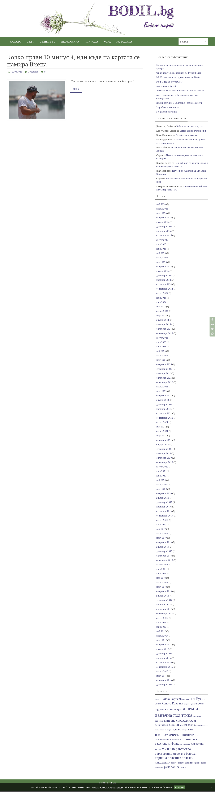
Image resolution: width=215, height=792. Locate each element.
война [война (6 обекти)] (162, 710)
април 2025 (162, 260)
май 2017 (161, 632)
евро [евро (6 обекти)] (181, 726)
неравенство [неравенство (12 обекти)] (181, 750)
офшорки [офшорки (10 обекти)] (190, 754)
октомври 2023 (164, 331)
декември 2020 (164, 450)
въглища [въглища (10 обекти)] (171, 710)
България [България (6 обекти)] (185, 700)
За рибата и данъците (168, 107)
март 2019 (161, 539)
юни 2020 (161, 477)
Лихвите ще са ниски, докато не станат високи (181, 90)
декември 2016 (164, 654)
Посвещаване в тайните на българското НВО (177, 191)
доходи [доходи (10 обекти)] (174, 725)
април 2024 (162, 313)
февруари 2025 (164, 269)
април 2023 (162, 357)
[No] (211, 787)
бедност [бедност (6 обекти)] (193, 705)
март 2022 (161, 393)
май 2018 (161, 579)
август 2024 (162, 295)
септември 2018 (164, 561)
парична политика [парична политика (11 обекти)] (168, 759)
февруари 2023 (164, 366)
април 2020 (162, 486)
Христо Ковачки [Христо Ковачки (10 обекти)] (172, 704)
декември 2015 (164, 685)
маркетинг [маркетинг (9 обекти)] (197, 744)
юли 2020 (161, 472)
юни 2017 (161, 627)
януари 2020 (162, 499)
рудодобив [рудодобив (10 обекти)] (171, 768)
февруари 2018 (164, 592)
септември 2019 (164, 517)
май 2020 (161, 481)
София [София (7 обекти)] (158, 704)
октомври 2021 (164, 415)
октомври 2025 (164, 238)
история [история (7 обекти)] (186, 745)
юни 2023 (161, 348)
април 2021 (162, 432)
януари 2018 (162, 596)
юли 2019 (161, 525)
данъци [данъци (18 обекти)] (190, 709)
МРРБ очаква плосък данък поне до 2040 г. (179, 77)
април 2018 (162, 583)
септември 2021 (164, 419)
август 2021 (162, 424)
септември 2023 (164, 335)
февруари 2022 (164, 397)
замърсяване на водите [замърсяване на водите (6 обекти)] (163, 731)
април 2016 (162, 672)
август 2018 (162, 565)
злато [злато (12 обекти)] (177, 730)
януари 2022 (162, 401)
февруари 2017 (164, 645)
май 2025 (161, 255)
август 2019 (162, 521)
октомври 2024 (164, 286)
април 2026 (162, 211)
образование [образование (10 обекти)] (163, 754)
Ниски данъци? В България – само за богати (180, 102)
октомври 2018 (164, 556)
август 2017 (162, 618)
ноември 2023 (163, 326)
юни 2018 (161, 574)
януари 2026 (162, 224)
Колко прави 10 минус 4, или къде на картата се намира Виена (73, 60)
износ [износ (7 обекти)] (190, 730)
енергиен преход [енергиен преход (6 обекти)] (201, 726)
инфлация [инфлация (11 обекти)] (175, 744)
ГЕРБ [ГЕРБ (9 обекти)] (192, 699)
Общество (35, 71)
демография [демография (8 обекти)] (161, 725)
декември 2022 (164, 370)
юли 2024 (161, 300)
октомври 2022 (164, 379)
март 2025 (161, 264)
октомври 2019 (164, 512)
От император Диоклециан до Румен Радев (179, 72)
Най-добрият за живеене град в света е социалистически (181, 167)
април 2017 (162, 636)
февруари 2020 (164, 494)
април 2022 (162, 388)
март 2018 (161, 587)
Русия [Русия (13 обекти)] (201, 699)
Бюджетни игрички (167, 111)
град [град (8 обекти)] (179, 710)
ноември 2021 (163, 410)
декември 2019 (164, 503)
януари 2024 (162, 322)
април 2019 (162, 534)
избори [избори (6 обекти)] (184, 731)
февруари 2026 (164, 220)
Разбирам (179, 787)
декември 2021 (164, 406)
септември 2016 (164, 667)
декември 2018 (164, 552)
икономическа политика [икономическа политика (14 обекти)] (176, 735)
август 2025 (162, 242)
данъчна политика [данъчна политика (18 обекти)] (173, 716)
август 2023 (162, 339)
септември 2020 (164, 463)
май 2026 (161, 207)
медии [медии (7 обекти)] (158, 750)
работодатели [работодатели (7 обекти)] (177, 763)
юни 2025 (161, 251)
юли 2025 (161, 246)
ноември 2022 (163, 375)
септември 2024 (164, 291)
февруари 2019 (164, 543)
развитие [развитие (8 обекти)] (190, 763)
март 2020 (161, 490)
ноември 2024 (163, 282)
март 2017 (161, 641)
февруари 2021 (164, 441)
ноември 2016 (163, 658)
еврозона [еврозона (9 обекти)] (189, 725)
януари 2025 (162, 273)
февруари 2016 (164, 680)
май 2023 (161, 353)
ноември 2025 (163, 233)
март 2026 (161, 215)
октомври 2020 (164, 459)
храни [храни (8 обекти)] (182, 767)
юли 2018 (161, 570)
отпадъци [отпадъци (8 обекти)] (178, 754)
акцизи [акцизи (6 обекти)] (186, 705)
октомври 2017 (164, 610)
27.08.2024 (17, 71)
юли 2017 (161, 623)
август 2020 (162, 468)
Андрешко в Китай (166, 85)
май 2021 (161, 428)
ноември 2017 (163, 605)
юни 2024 (161, 304)
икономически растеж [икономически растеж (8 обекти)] (167, 740)
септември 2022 (164, 384)
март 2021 (161, 437)
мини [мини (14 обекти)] (167, 749)
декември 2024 (164, 277)
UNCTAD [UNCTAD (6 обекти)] (158, 700)
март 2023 (161, 362)
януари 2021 (162, 446)
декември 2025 (164, 229)
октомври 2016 (164, 663)
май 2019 (161, 530)
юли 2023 (161, 344)
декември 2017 (164, 601)
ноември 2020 (163, 455)
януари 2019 (162, 548)
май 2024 (161, 308)
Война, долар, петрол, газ (170, 81)
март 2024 (161, 317)
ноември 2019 (163, 508)
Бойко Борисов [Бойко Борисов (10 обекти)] (172, 699)
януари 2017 (162, 649)
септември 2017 (164, 614)
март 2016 (161, 676)
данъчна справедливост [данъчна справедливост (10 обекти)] (180, 721)
